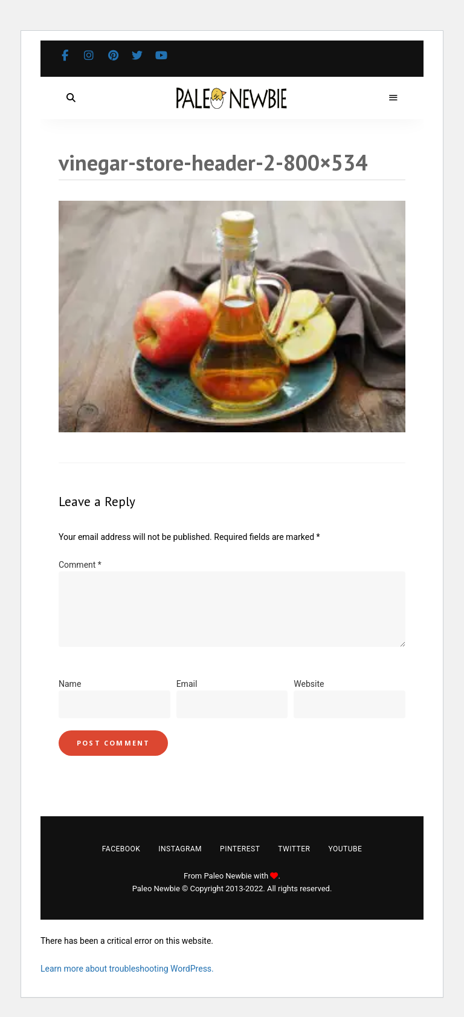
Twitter (137, 56)
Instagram (89, 56)
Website (309, 684)
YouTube (161, 56)
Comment (80, 565)
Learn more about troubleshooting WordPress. (127, 968)
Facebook (65, 56)
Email (187, 684)
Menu (393, 98)
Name (70, 684)
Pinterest (113, 56)
